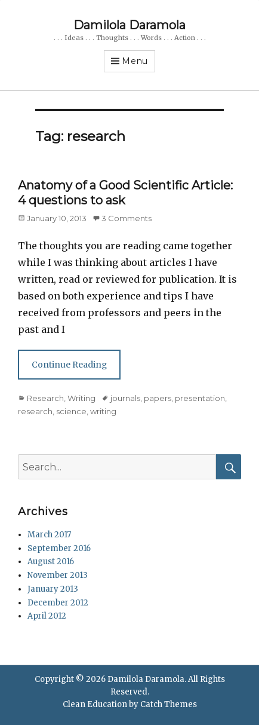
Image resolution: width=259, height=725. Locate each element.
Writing (81, 398)
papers (157, 398)
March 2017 (49, 535)
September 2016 (59, 548)
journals (125, 398)
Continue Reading (69, 364)
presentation (200, 398)
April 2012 (46, 616)
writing (103, 411)
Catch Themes (168, 704)
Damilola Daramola (129, 25)
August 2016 (50, 561)
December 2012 (57, 603)
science (71, 411)
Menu (135, 61)
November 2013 (57, 575)
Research (45, 398)
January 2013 (52, 589)
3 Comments (126, 218)
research (35, 411)
